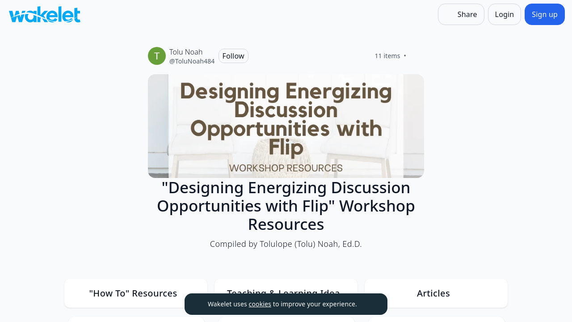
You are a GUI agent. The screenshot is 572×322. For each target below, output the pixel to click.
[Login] (505, 14)
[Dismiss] (369, 304)
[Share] (461, 14)
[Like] (417, 56)
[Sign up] (545, 14)
